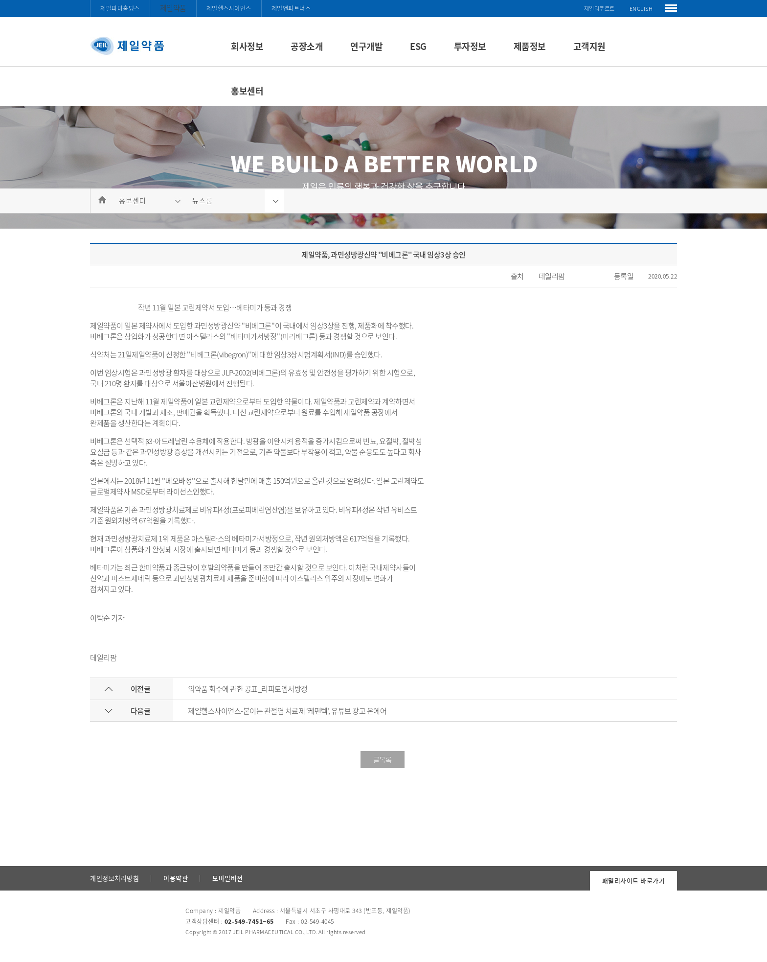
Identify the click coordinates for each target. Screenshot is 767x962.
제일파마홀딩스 (120, 8)
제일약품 (173, 7)
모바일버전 (227, 878)
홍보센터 (247, 90)
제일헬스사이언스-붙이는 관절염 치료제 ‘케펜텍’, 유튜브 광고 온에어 (287, 710)
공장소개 (307, 46)
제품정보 (530, 46)
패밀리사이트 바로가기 (633, 880)
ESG (418, 46)
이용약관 (175, 878)
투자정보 (470, 46)
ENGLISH (641, 8)
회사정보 (247, 46)
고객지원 (589, 46)
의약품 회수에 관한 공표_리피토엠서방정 (248, 688)
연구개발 (366, 46)
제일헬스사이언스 (228, 8)
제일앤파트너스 (291, 8)
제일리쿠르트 (599, 8)
